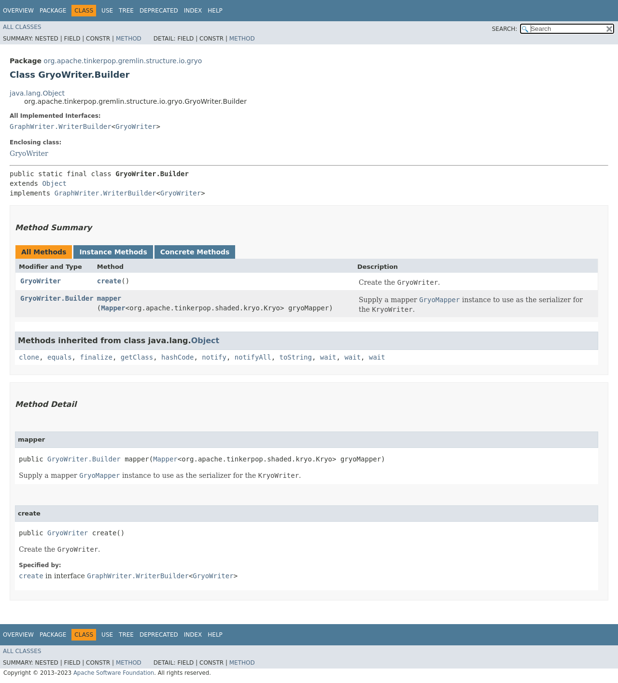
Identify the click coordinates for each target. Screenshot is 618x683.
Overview (18, 10)
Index (193, 10)
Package (53, 10)
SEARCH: (505, 29)
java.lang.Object (37, 93)
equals (59, 357)
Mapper (113, 308)
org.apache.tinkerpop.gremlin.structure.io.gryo (122, 61)
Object (54, 183)
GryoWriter (135, 126)
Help (215, 10)
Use (107, 10)
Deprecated (159, 10)
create (109, 281)
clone (29, 357)
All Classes (22, 27)
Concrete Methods (195, 252)
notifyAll (253, 357)
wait (328, 357)
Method (128, 38)
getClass (137, 357)
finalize (96, 357)
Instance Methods (113, 252)
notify (214, 357)
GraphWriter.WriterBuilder (61, 126)
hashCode (177, 357)
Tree (126, 10)
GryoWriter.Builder (57, 298)
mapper (109, 298)
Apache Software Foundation (113, 672)
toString (296, 357)
